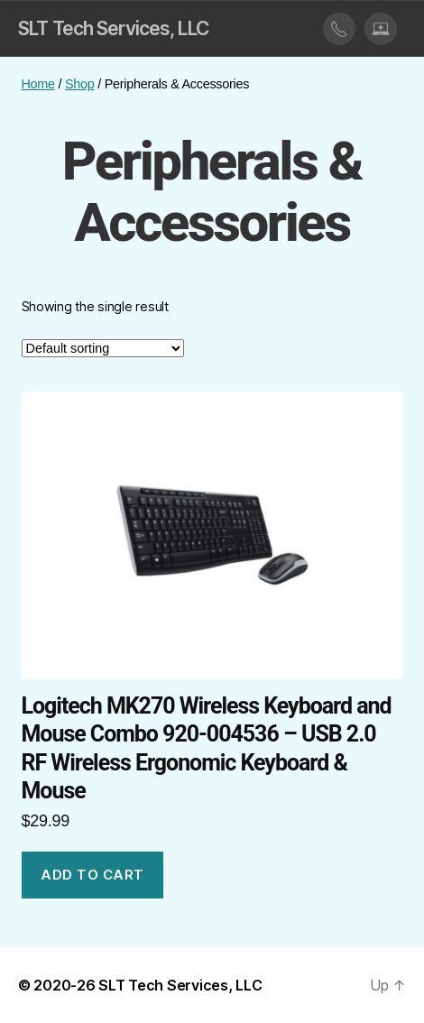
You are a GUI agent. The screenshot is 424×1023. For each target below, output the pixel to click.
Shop (80, 84)
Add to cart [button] (92, 874)
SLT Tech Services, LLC (113, 28)
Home (38, 84)
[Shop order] (103, 348)
